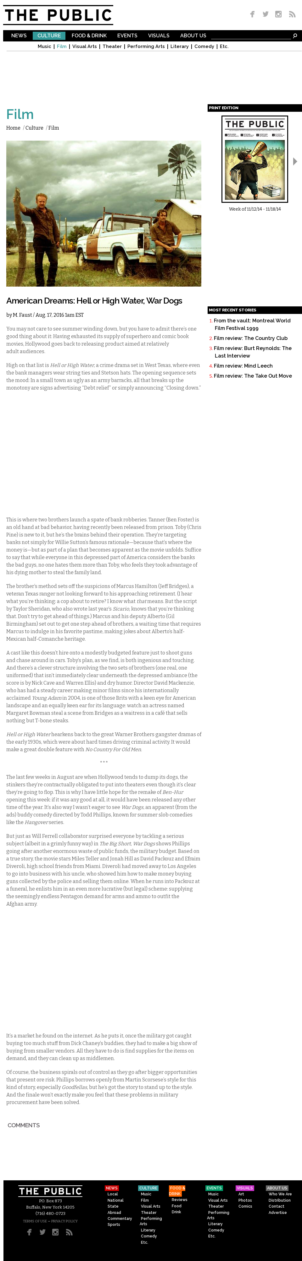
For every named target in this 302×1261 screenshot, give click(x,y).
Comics (245, 1206)
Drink (176, 1212)
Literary (180, 46)
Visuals (159, 36)
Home (13, 128)
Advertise (278, 1212)
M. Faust (22, 315)
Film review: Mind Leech (243, 366)
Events (127, 36)
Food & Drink (89, 36)
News (19, 36)
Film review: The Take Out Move (253, 376)
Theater (112, 46)
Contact (276, 1206)
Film (62, 46)
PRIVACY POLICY (64, 1221)
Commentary (120, 1218)
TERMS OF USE (35, 1221)
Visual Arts (84, 46)
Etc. (224, 46)
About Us (193, 36)
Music (44, 46)
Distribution (280, 1200)
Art (241, 1194)
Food (177, 1206)
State (113, 1206)
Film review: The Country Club (251, 338)
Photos (245, 1200)
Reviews (179, 1200)
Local (113, 1194)
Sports (114, 1224)
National (116, 1200)
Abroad (114, 1212)
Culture (49, 36)
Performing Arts (146, 46)
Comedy (204, 46)
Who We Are (280, 1194)
